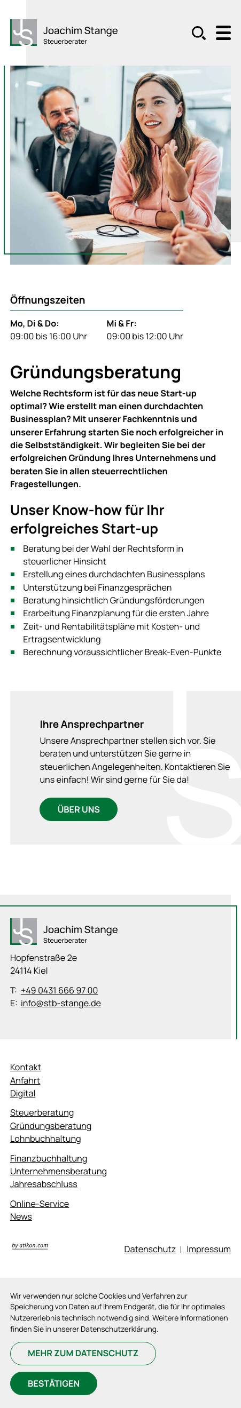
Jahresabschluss (43, 1184)
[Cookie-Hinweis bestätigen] (54, 1383)
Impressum (208, 1249)
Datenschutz (150, 1249)
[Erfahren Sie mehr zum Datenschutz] (83, 1353)
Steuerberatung (42, 1112)
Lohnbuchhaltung (45, 1138)
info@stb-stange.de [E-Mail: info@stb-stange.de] (61, 1003)
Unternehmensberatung (58, 1171)
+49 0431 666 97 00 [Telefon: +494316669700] (59, 990)
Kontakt (25, 1067)
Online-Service (39, 1204)
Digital (22, 1093)
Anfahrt (25, 1080)
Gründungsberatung (50, 1126)
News (21, 1216)
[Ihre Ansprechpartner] (79, 809)
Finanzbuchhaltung (48, 1158)
